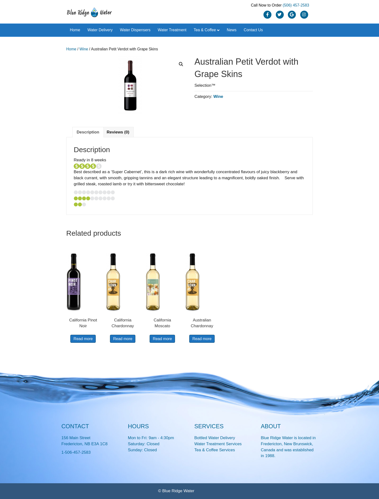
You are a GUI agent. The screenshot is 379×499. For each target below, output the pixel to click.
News (231, 30)
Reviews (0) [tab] (118, 132)
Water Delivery (100, 30)
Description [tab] (88, 132)
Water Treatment (172, 30)
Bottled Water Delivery (214, 438)
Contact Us (253, 30)
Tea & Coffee (205, 30)
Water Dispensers (135, 30)
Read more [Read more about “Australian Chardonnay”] (201, 339)
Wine (84, 49)
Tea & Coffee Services (214, 450)
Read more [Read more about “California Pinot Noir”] (83, 339)
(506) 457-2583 (296, 5)
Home (75, 30)
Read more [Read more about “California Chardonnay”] (122, 339)
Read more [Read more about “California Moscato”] (162, 339)
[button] (181, 64)
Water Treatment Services (218, 444)
